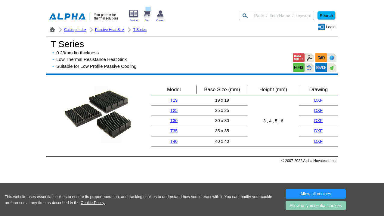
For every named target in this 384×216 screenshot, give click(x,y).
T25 (174, 110)
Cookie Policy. (93, 202)
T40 (174, 141)
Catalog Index (75, 30)
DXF (318, 100)
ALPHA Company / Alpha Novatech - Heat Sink (52, 30)
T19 (174, 100)
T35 (174, 130)
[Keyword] (276, 15)
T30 (174, 120)
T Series (139, 30)
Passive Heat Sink (109, 30)
